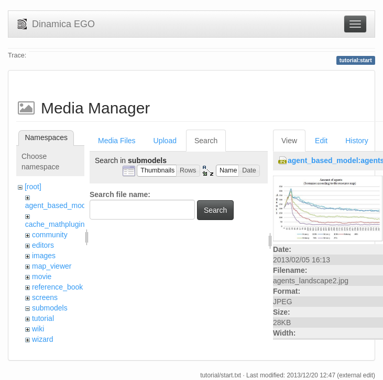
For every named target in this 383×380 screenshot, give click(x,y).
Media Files (117, 140)
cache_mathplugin (55, 224)
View (289, 140)
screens (45, 297)
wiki (38, 329)
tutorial (43, 318)
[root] (33, 186)
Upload (165, 140)
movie (41, 276)
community (50, 235)
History (356, 140)
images (44, 255)
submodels (50, 308)
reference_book (57, 287)
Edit (321, 140)
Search (205, 140)
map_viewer (51, 266)
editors (43, 245)
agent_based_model (58, 205)
